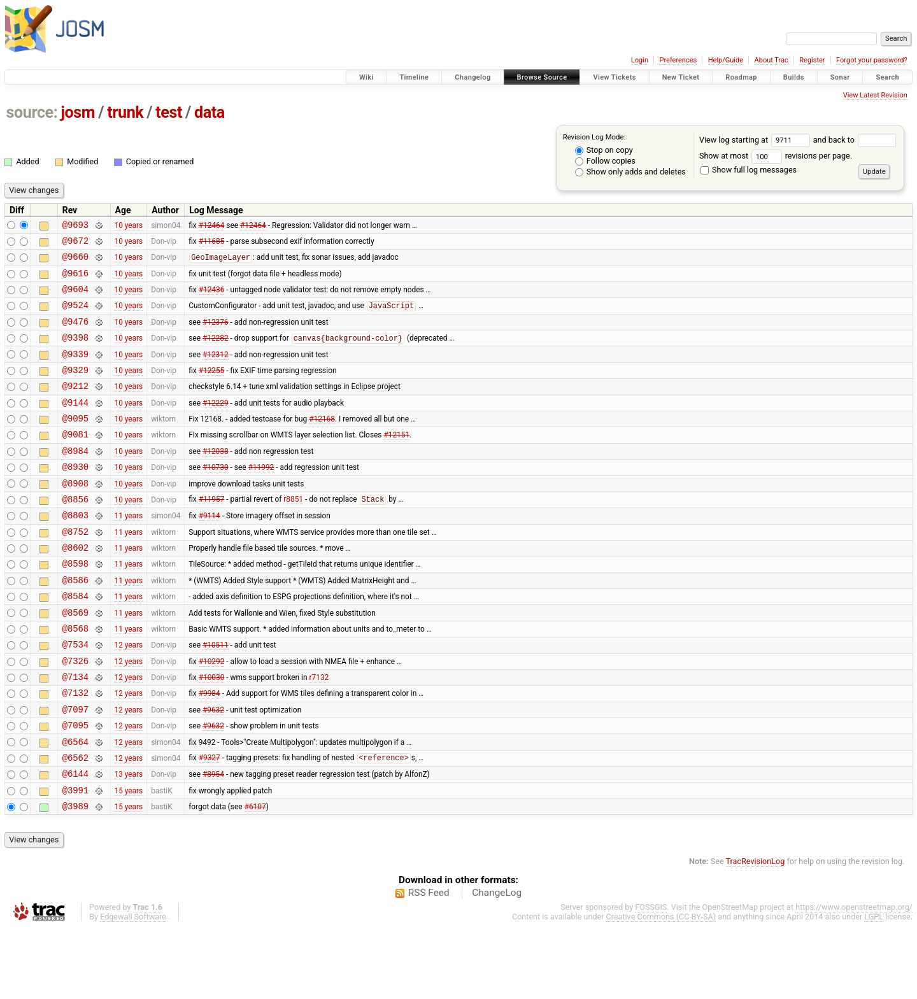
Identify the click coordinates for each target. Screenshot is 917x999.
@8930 (75, 497)
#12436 (212, 298)
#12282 (216, 353)
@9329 (75, 389)
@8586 (75, 624)
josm (77, 112)
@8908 (75, 515)
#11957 (212, 533)
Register (812, 60)
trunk (125, 112)
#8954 (213, 840)
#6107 (255, 876)
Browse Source (542, 77)
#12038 (216, 478)
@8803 (75, 551)
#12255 (212, 388)
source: (32, 112)
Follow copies (605, 161)
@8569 (75, 660)
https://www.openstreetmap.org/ (854, 977)
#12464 (212, 226)
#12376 (216, 334)
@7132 (75, 750)
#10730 (216, 497)
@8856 (75, 533)
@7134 (75, 732)
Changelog (472, 77)
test (168, 112)
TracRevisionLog (755, 932)
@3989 (75, 876)
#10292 (212, 713)
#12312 (216, 370)
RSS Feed (429, 963)
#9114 (209, 551)
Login (639, 60)
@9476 (75, 335)
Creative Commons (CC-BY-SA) (661, 987)
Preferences (678, 60)
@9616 (75, 280)
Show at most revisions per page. (775, 155)
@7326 (75, 714)
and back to (855, 140)
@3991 (75, 859)
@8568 (75, 678)
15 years (128, 858)
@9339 (75, 371)
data (209, 112)
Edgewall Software (133, 987)
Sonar (840, 77)
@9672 (75, 244)
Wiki (366, 77)
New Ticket (681, 77)
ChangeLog (497, 963)
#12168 (322, 443)
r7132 (319, 732)
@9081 (75, 461)
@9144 (75, 425)
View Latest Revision (875, 95)
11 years (128, 551)
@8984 (75, 479)
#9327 (209, 822)
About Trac (771, 60)
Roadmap (741, 77)
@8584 (75, 641)
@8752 (75, 569)
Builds (793, 77)
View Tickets (614, 77)
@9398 (75, 352)
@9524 (75, 316)
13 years (128, 840)
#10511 (216, 695)
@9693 (75, 226)
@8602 (75, 587)
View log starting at (756, 140)
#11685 (212, 243)
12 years (128, 695)
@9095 (75, 443)
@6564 (75, 804)
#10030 (212, 732)
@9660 (75, 262)
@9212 (75, 406)
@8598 (75, 605)
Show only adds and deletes (630, 171)
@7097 (75, 768)
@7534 (75, 696)
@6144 (75, 840)
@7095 (75, 786)
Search (887, 77)
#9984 (209, 750)
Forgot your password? (871, 60)
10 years (128, 226)
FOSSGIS (651, 977)
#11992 (261, 497)
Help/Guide (725, 60)
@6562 (75, 822)
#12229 (216, 424)
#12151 (396, 461)
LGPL (873, 987)
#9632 (213, 767)
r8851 (293, 533)
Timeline (414, 77)
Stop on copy (604, 150)
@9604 (75, 298)
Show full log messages (748, 169)
